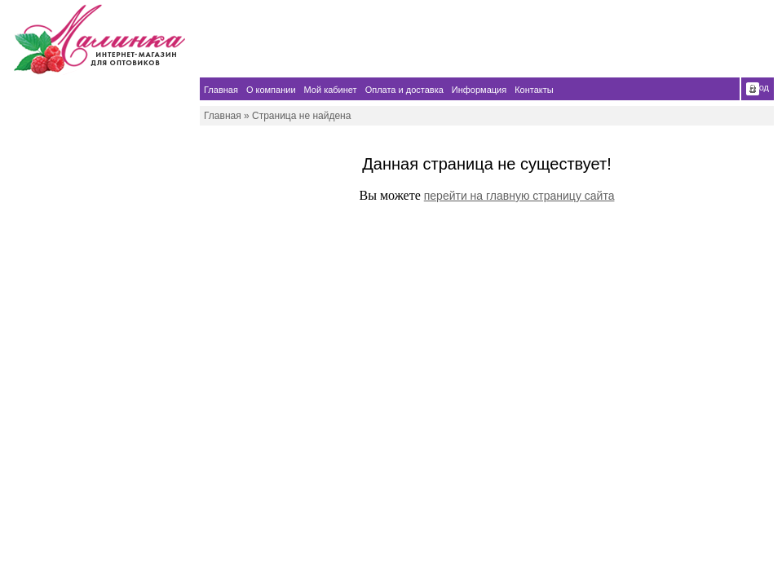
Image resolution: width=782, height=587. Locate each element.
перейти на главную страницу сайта (519, 195)
